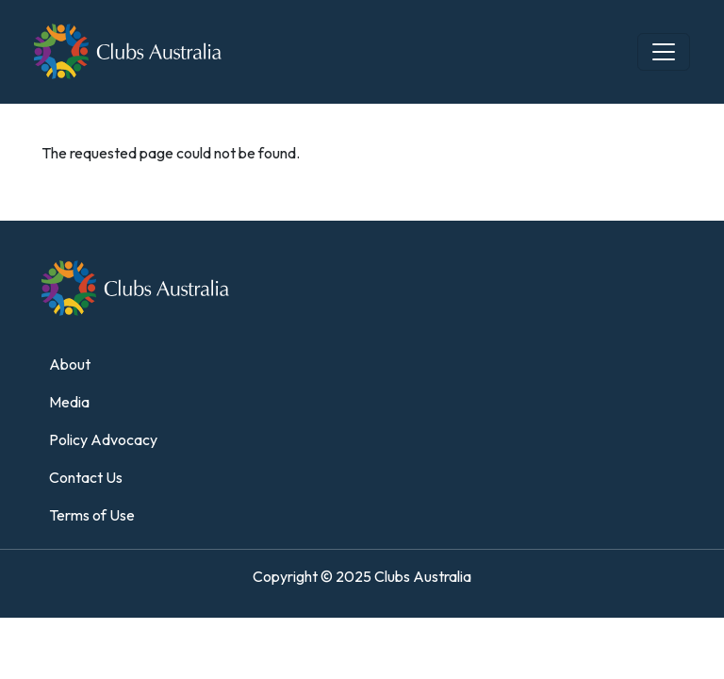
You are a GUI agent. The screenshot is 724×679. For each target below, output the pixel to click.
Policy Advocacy (103, 439)
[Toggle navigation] (663, 52)
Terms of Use (92, 514)
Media (69, 401)
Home (54, 115)
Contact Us (86, 477)
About (69, 364)
